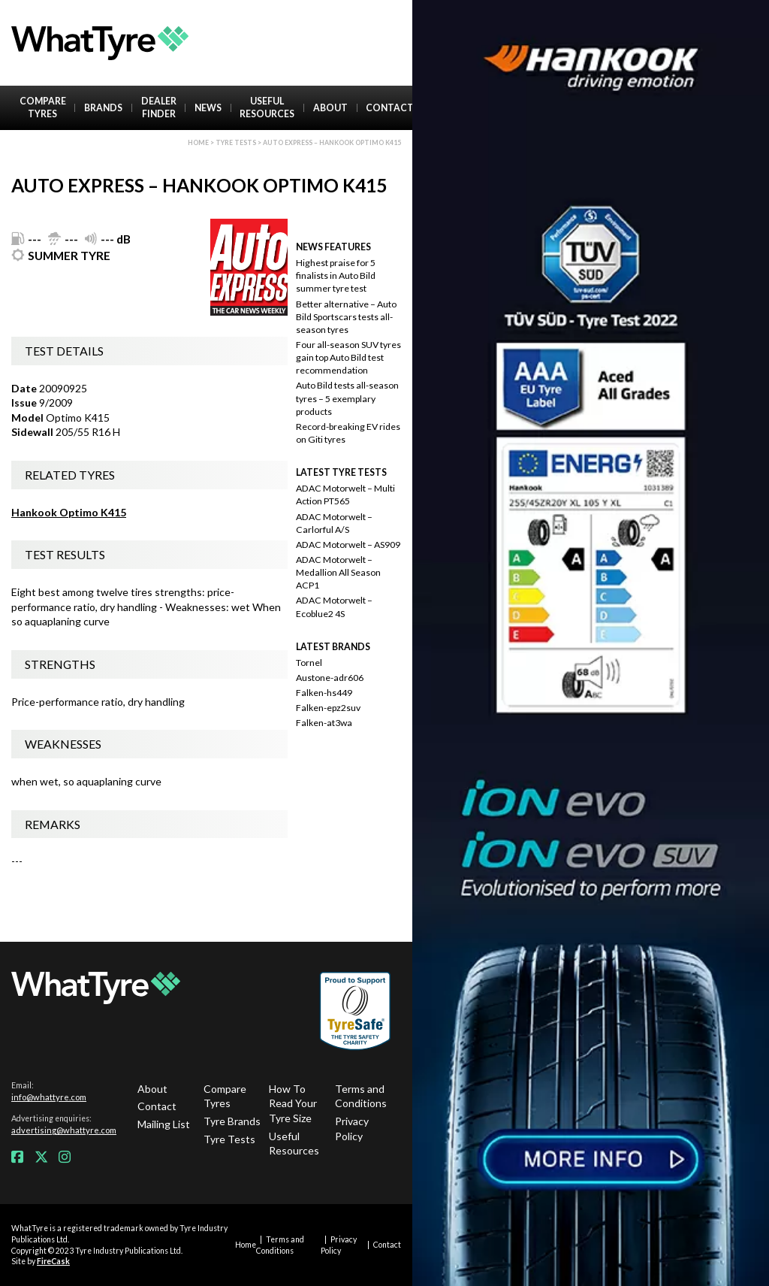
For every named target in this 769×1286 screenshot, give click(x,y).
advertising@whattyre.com (63, 1130)
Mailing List (163, 1124)
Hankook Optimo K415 (68, 512)
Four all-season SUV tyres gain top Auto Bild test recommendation (348, 357)
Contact (390, 107)
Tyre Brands (232, 1121)
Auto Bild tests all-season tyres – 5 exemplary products (347, 398)
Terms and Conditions (361, 1096)
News (208, 107)
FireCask (53, 1261)
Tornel (309, 662)
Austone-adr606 (329, 677)
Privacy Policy (352, 1128)
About (330, 107)
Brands (103, 107)
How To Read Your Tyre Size (293, 1103)
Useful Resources (267, 107)
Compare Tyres (43, 107)
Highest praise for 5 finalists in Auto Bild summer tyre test (335, 275)
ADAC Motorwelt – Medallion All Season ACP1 (338, 572)
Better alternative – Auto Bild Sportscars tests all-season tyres (346, 316)
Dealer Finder (158, 107)
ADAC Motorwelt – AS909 (348, 544)
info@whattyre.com (48, 1097)
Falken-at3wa (324, 722)
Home (198, 142)
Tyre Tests (236, 142)
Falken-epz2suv (328, 707)
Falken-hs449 (324, 692)
